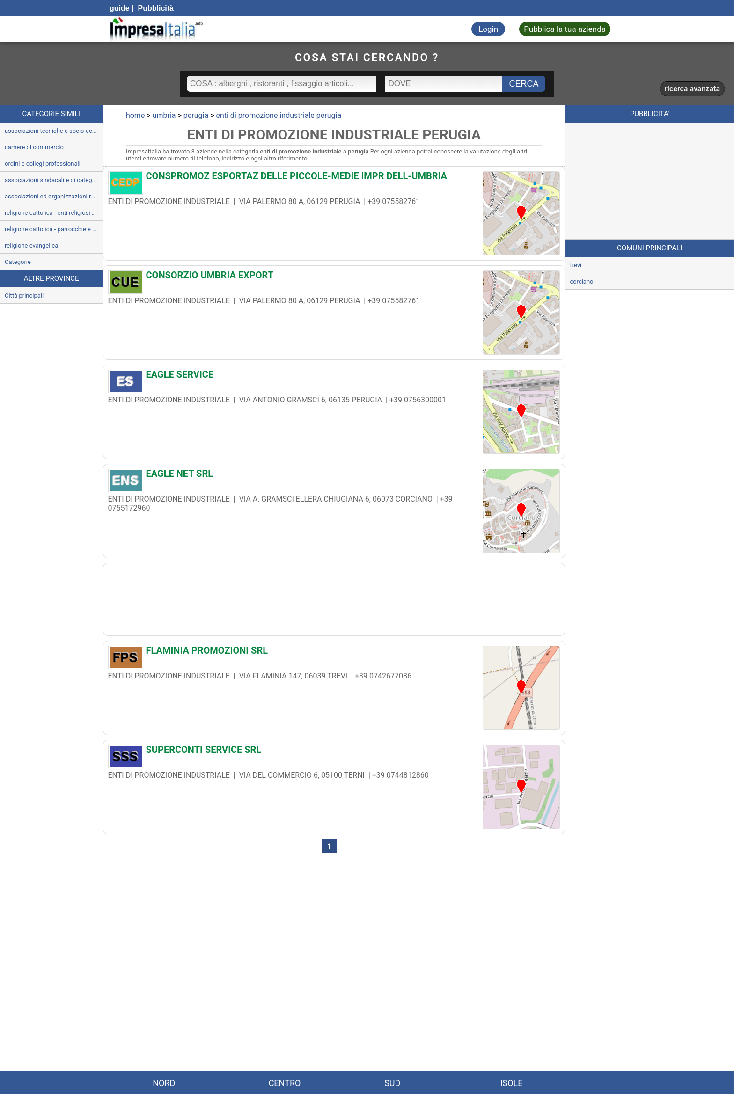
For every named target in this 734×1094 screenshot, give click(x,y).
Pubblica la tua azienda (565, 29)
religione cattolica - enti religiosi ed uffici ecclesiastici (54, 212)
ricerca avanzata (692, 88)
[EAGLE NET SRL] (334, 476)
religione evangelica (31, 245)
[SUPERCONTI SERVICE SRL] (334, 752)
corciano (581, 281)
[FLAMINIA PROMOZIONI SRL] (334, 653)
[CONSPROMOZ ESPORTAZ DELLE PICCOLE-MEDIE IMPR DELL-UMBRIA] (334, 178)
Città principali (24, 295)
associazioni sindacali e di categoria (54, 179)
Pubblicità (155, 8)
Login (488, 29)
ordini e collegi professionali (43, 163)
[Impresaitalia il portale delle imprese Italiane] (156, 29)
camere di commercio (34, 147)
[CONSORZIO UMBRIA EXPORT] (334, 277)
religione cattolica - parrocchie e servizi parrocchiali (54, 229)
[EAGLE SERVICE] (334, 377)
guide (120, 8)
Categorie (18, 261)
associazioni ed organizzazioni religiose (54, 196)
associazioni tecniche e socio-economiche (54, 130)
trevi (575, 265)
